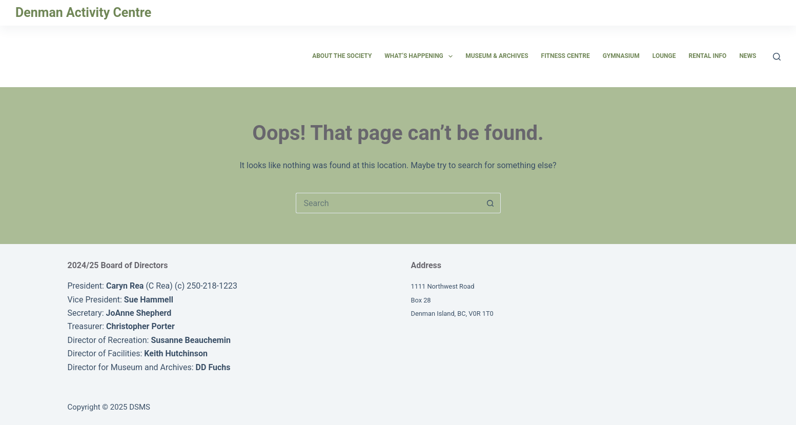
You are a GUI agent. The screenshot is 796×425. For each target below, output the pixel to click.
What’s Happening (420, 56)
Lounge (664, 55)
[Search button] (490, 203)
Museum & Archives (496, 55)
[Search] (777, 56)
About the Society (342, 55)
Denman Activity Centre (83, 12)
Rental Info (707, 55)
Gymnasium (621, 55)
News (747, 55)
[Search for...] (388, 203)
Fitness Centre (565, 55)
